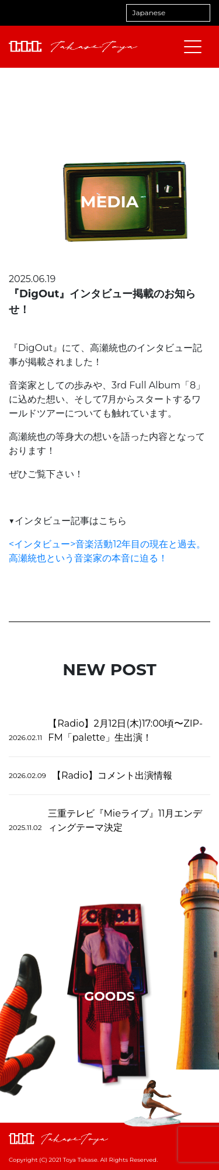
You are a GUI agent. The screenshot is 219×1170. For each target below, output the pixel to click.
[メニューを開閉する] (192, 47)
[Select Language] (168, 13)
